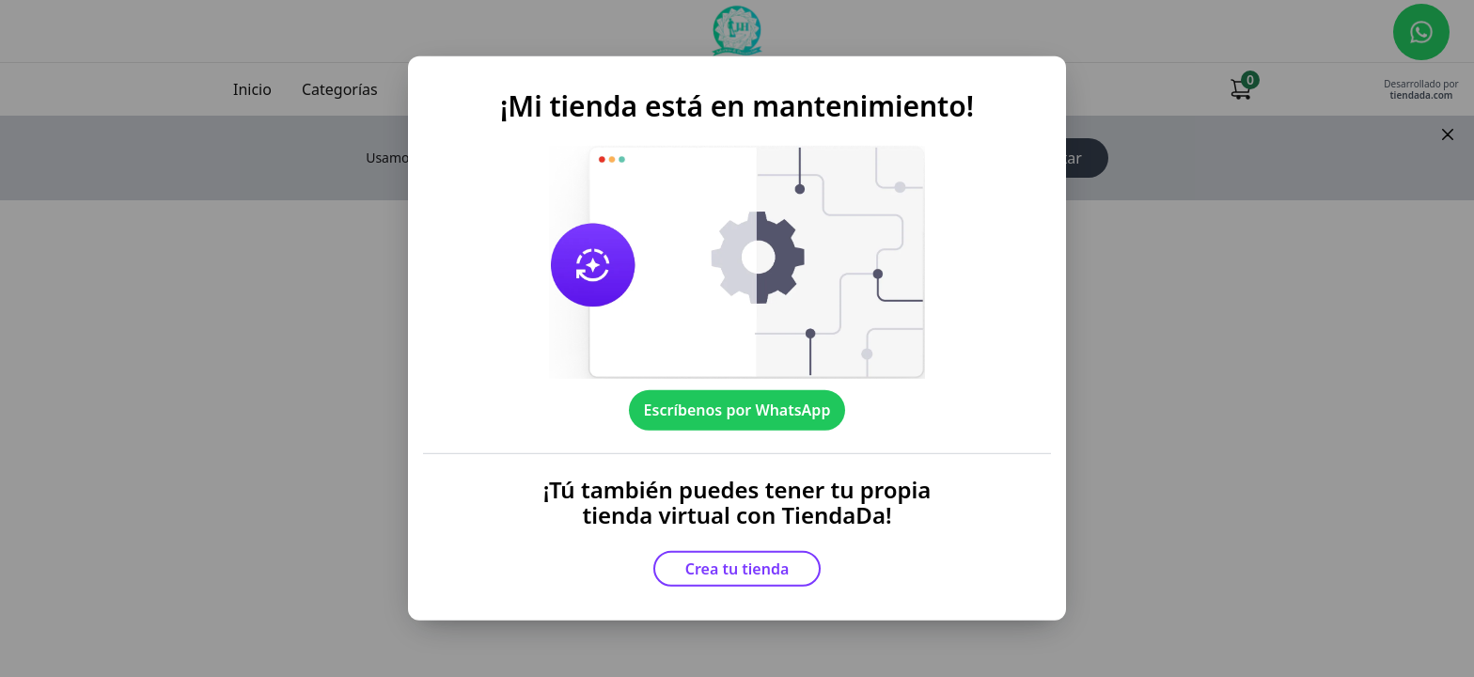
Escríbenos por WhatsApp (737, 410)
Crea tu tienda (737, 569)
